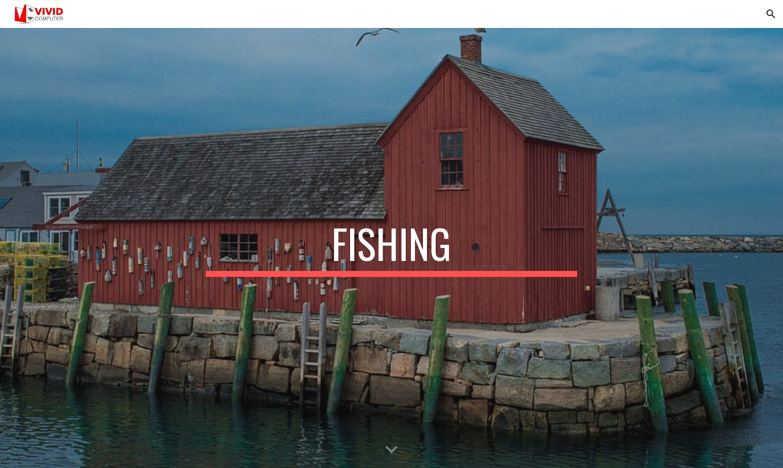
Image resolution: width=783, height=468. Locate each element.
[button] (771, 14)
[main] (391, 248)
